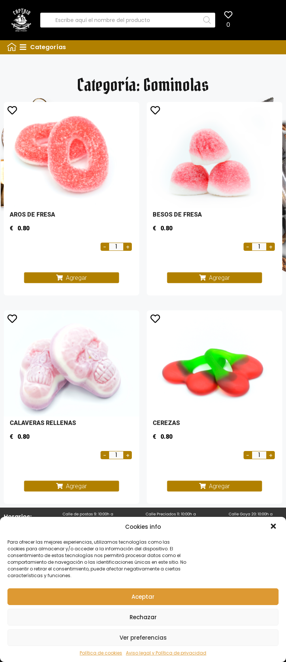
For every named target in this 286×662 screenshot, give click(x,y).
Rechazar (143, 617)
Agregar (76, 277)
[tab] (150, 47)
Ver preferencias (143, 638)
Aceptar (143, 597)
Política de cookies (101, 653)
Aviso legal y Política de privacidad (166, 653)
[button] (274, 526)
